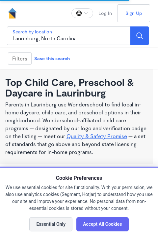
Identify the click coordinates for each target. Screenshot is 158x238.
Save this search (52, 58)
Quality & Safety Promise (96, 136)
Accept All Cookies (102, 224)
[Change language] (82, 13)
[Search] (139, 35)
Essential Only (51, 224)
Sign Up (133, 13)
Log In (105, 13)
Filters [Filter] (19, 58)
